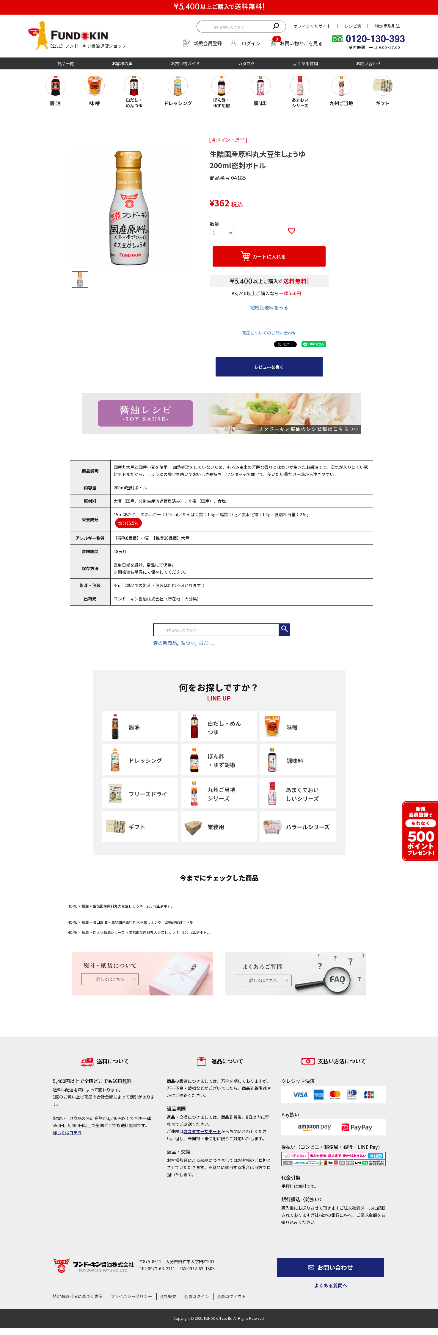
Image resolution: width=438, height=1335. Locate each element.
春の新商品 (165, 642)
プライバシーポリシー (131, 1296)
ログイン (250, 43)
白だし (206, 642)
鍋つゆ (188, 642)
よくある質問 (305, 63)
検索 (275, 25)
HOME (72, 905)
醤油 (85, 905)
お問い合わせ (368, 63)
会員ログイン (196, 1296)
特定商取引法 (387, 26)
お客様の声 (122, 63)
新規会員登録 (208, 43)
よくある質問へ (330, 1285)
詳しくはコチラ (67, 1132)
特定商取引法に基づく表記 (78, 1296)
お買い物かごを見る (301, 43)
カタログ (246, 63)
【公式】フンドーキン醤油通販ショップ (87, 46)
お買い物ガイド (185, 63)
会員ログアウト (231, 1296)
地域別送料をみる (269, 307)
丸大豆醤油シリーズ (109, 932)
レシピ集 (353, 26)
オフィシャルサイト (312, 26)
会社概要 (168, 1296)
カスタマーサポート (202, 1131)
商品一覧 (65, 63)
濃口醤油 (100, 922)
